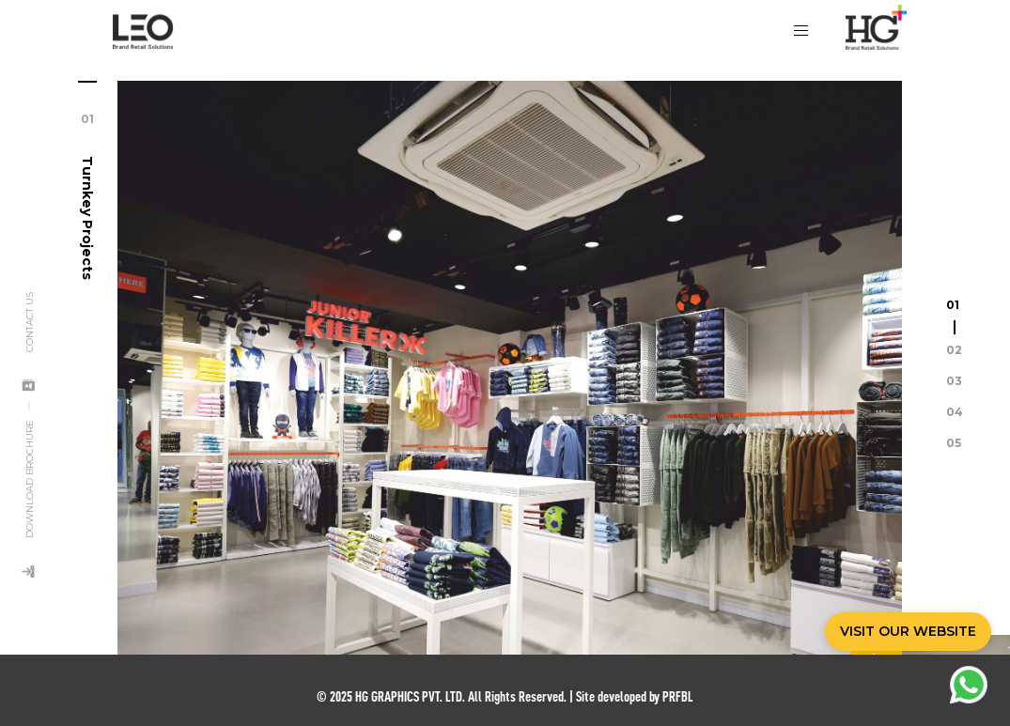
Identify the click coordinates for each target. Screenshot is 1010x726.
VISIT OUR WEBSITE (908, 631)
